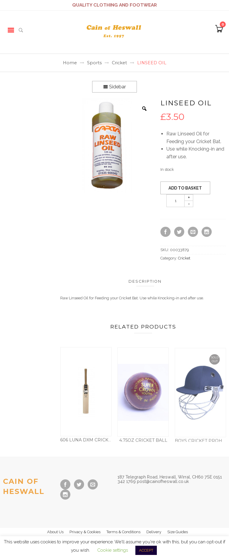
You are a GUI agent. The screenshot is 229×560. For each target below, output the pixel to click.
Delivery (153, 532)
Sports (94, 62)
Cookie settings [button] (112, 550)
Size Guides (177, 532)
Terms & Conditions (123, 532)
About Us (55, 532)
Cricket (119, 62)
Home (70, 62)
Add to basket (185, 188)
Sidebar (114, 87)
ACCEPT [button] (146, 550)
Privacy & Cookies (84, 532)
